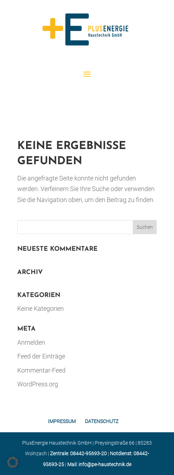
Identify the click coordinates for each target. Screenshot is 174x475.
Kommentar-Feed (41, 370)
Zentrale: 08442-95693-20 (78, 453)
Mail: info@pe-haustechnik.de (99, 464)
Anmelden (31, 342)
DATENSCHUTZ (101, 421)
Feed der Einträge (41, 356)
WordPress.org (37, 384)
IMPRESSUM (62, 421)
